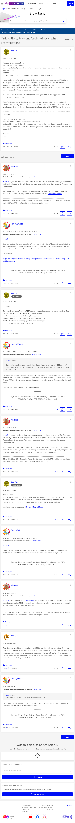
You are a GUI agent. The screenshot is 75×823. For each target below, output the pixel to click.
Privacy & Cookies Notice (29, 807)
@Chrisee (28, 507)
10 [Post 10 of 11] (6, 668)
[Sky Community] (14, 3)
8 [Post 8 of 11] (6, 574)
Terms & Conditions (47, 805)
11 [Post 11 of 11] (6, 727)
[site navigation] (2, 4)
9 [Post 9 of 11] (6, 625)
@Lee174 (6, 182)
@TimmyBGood (37, 507)
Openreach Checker (55, 194)
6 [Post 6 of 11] (6, 472)
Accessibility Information (46, 807)
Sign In (71, 3)
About (54, 3)
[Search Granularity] (16, 20)
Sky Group (25, 811)
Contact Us (50, 809)
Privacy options (26, 805)
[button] (70, 50)
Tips (47, 3)
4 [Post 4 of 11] (6, 333)
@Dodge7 (9, 695)
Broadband (37, 13)
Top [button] (70, 806)
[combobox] (42, 20)
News (41, 3)
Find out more (36, 177)
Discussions (32, 3)
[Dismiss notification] (40, 8)
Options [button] (67, 39)
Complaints (25, 809)
